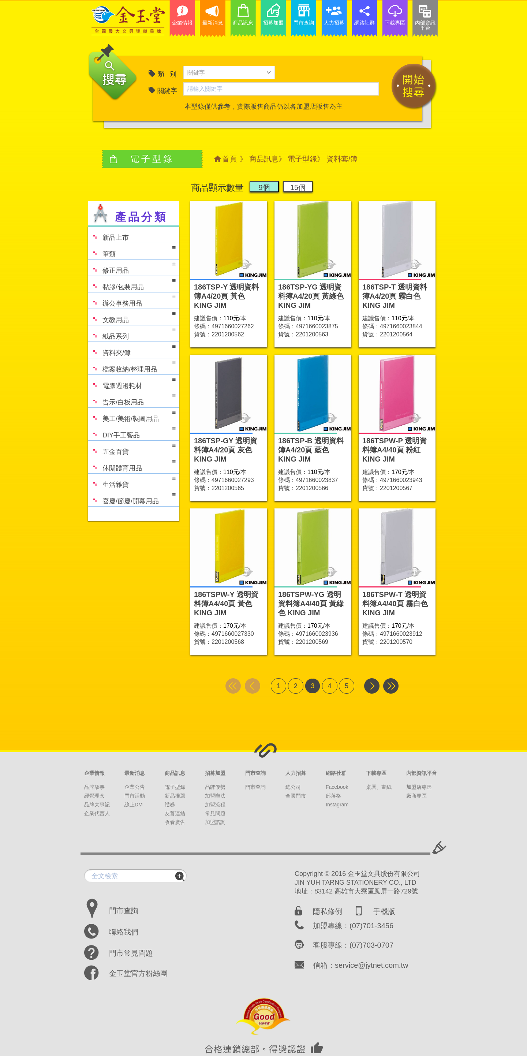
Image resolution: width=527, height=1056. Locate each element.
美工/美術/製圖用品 (132, 415)
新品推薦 (175, 796)
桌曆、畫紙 (379, 787)
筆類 (132, 250)
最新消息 (134, 773)
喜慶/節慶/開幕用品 (132, 497)
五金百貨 (132, 448)
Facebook (337, 787)
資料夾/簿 (132, 349)
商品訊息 (264, 159)
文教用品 (132, 316)
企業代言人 (97, 813)
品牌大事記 (97, 804)
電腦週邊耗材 (132, 382)
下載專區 (376, 773)
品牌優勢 (215, 787)
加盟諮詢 (215, 822)
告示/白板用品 (132, 399)
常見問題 (215, 813)
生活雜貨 (132, 481)
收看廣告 (175, 822)
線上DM (133, 804)
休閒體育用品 (132, 465)
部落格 (333, 796)
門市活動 (134, 796)
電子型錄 (302, 159)
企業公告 (134, 787)
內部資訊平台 (421, 773)
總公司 (293, 787)
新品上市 (108, 234)
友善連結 (175, 813)
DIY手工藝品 (132, 432)
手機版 (384, 911)
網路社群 (336, 773)
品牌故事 (94, 787)
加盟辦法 (215, 796)
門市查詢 (255, 773)
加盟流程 (215, 804)
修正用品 (132, 267)
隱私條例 (327, 911)
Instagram (337, 804)
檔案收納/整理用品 (132, 366)
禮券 (170, 804)
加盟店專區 (419, 787)
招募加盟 (215, 773)
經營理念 (94, 796)
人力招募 (295, 773)
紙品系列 (132, 333)
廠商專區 (416, 796)
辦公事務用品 (132, 300)
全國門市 (295, 796)
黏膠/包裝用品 (132, 283)
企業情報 (94, 773)
